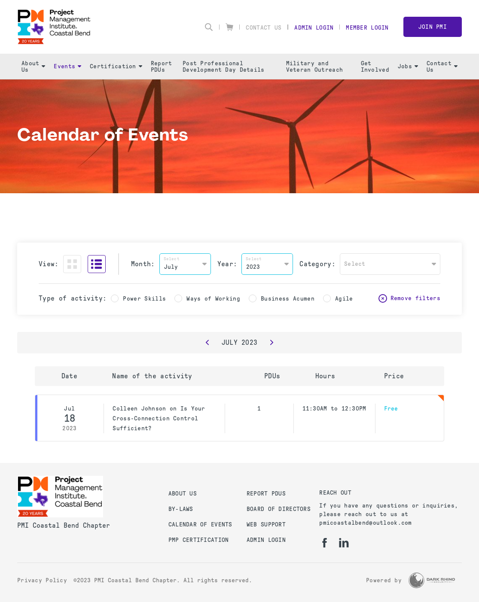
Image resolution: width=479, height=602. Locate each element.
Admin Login (313, 27)
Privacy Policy (42, 580)
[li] (344, 542)
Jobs (408, 66)
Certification (116, 66)
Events (67, 66)
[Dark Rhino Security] (432, 580)
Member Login (367, 27)
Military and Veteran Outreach (314, 66)
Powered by (384, 580)
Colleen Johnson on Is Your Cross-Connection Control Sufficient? (159, 418)
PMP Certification (198, 540)
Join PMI (432, 27)
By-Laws (180, 509)
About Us (33, 66)
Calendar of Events (200, 524)
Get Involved (375, 66)
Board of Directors (279, 509)
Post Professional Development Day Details (223, 66)
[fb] (324, 542)
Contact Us (263, 27)
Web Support (266, 524)
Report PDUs (161, 66)
